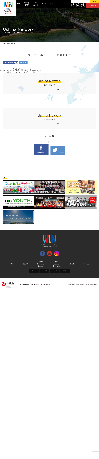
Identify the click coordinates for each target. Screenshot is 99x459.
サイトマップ (45, 285)
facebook (11, 62)
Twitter (23, 62)
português (55, 271)
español (44, 271)
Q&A (59, 4)
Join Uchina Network (35, 4)
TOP (10, 4)
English (34, 271)
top (4, 43)
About (44, 4)
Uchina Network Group (26, 4)
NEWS (18, 4)
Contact (52, 4)
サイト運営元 (24, 285)
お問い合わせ (34, 285)
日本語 (65, 271)
